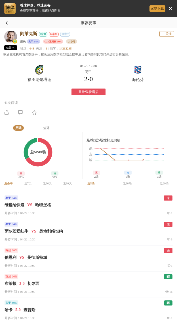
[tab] (18, 128)
